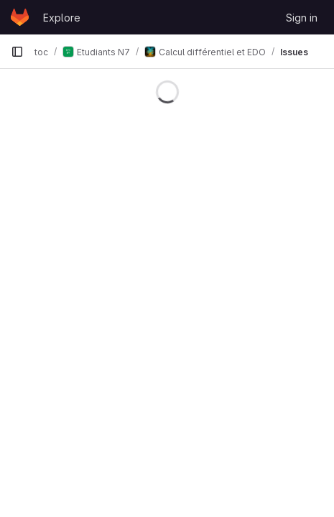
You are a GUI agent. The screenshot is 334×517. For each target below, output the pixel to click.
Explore (61, 17)
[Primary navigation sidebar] (17, 51)
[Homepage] (20, 17)
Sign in (301, 17)
